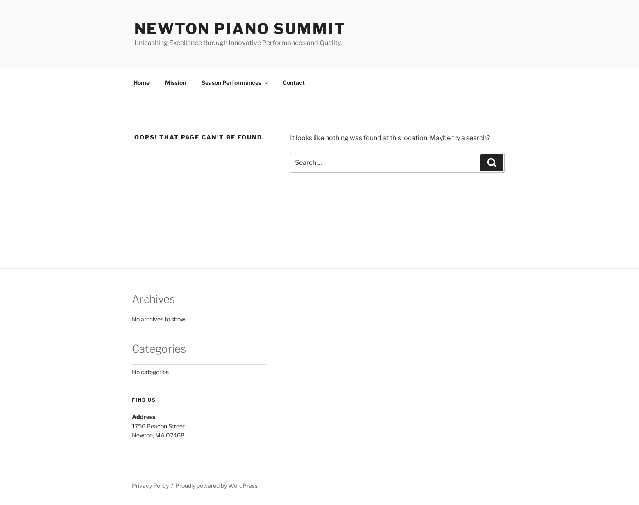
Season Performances (235, 82)
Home (142, 82)
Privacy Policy (150, 485)
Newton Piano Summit (240, 29)
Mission (175, 82)
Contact (294, 82)
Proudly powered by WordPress (216, 485)
